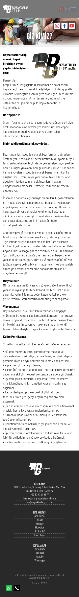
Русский (73, 9)
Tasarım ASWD (39, 583)
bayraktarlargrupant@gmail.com (39, 503)
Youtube (40, 561)
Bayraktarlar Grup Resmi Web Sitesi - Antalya (15, 9)
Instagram (39, 553)
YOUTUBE (72, 26)
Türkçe (61, 9)
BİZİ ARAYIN (17, 588)
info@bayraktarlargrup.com (39, 507)
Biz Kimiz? (39, 536)
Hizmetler (39, 528)
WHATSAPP (9, 588)
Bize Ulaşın (39, 540)
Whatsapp (39, 565)
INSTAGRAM (57, 26)
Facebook (39, 557)
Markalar (39, 532)
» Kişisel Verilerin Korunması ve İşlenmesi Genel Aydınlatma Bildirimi (39, 576)
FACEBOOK (64, 26)
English (67, 9)
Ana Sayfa (39, 521)
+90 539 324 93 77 (40, 499)
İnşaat (39, 524)
